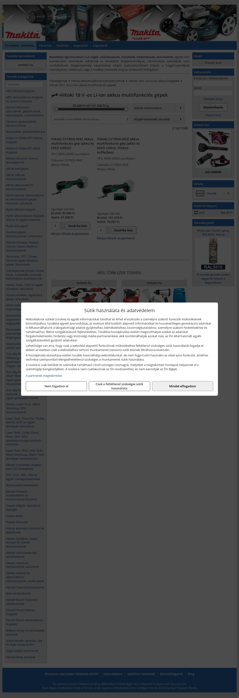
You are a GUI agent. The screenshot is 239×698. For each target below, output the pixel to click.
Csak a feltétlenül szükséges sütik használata (119, 386)
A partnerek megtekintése (44, 375)
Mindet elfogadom (182, 386)
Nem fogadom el (56, 386)
